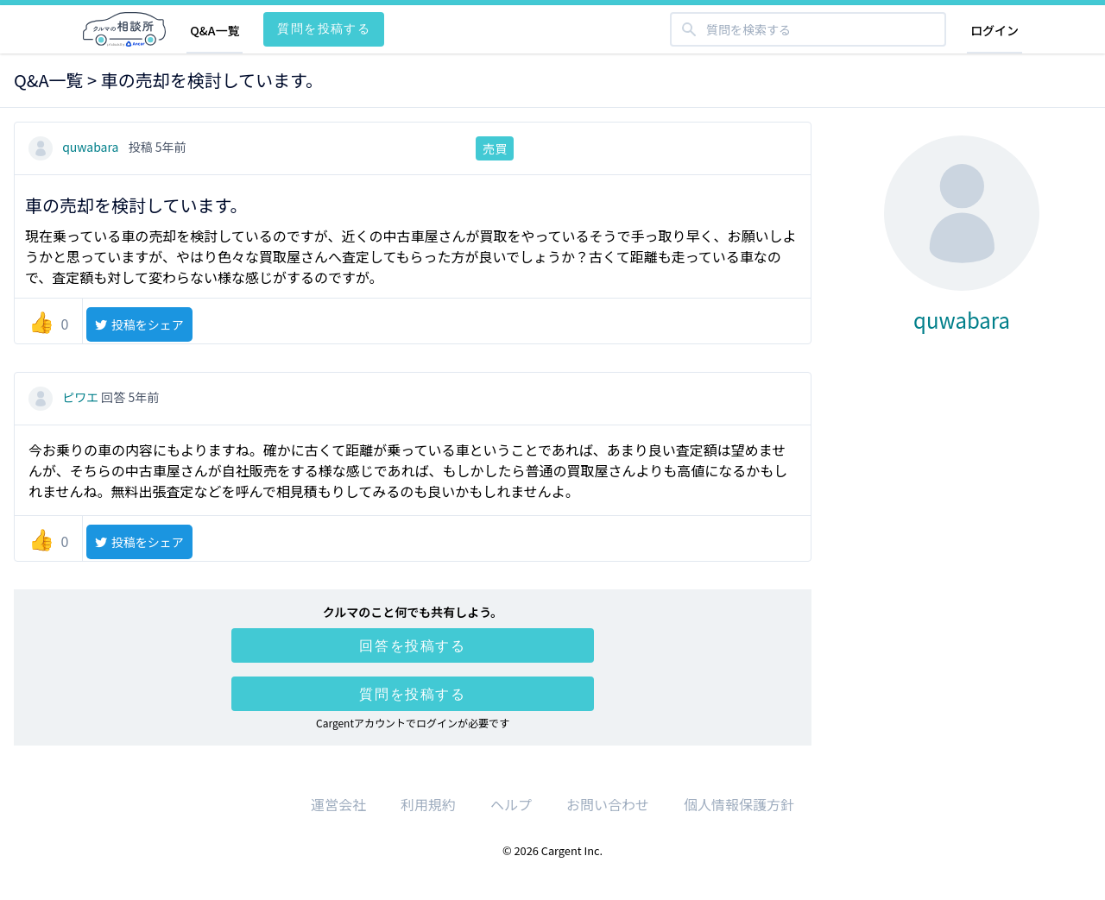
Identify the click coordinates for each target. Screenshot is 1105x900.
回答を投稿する (412, 645)
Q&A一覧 (214, 30)
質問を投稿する (323, 28)
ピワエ (64, 397)
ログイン (994, 30)
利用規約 (428, 804)
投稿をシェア (138, 324)
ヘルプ (511, 804)
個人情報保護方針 (739, 804)
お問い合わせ (607, 804)
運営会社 (338, 804)
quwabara (75, 146)
